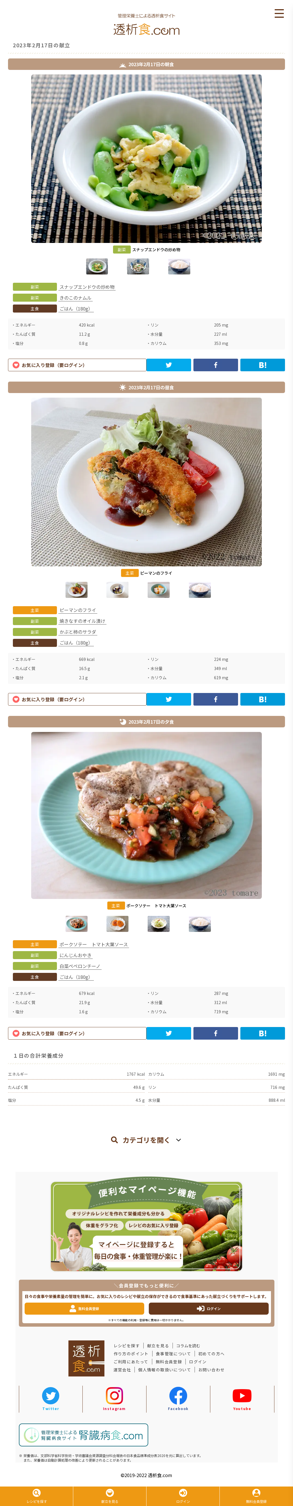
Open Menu (279, 13)
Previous (4, 175)
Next (289, 175)
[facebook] (215, 365)
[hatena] (262, 365)
